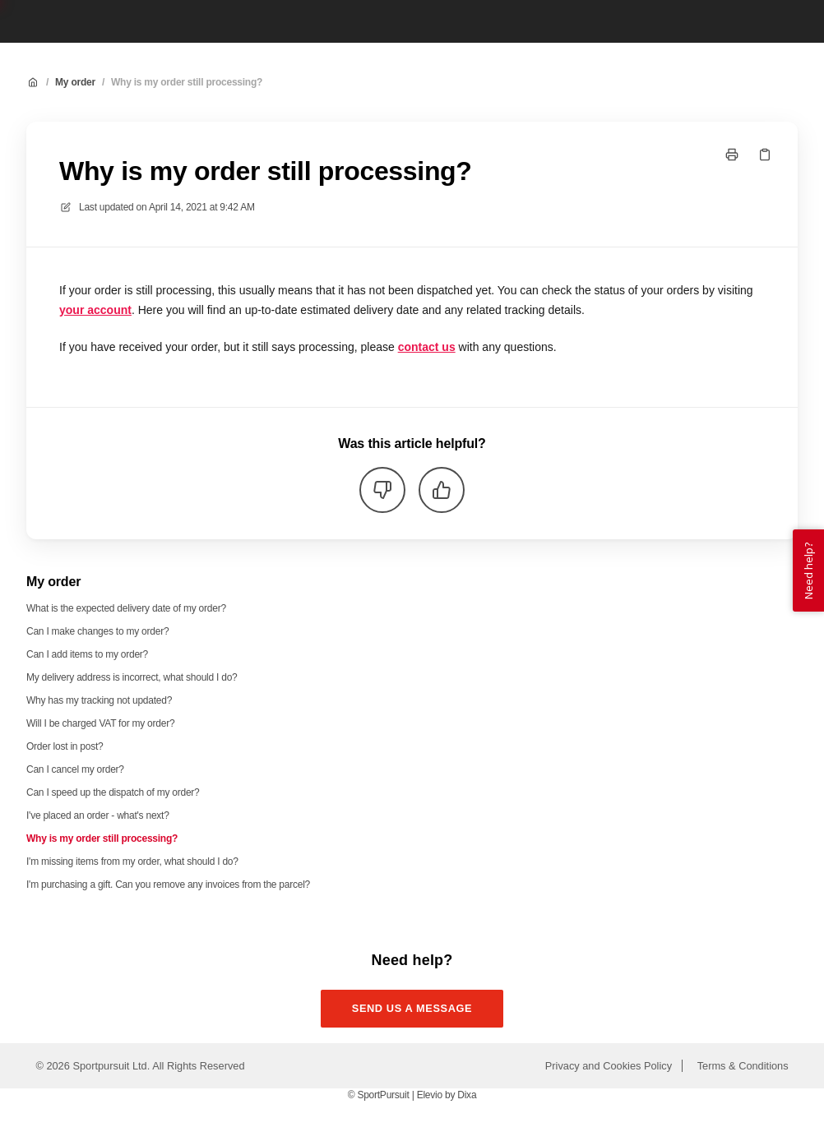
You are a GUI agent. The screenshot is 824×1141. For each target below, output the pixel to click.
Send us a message (412, 1008)
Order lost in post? (65, 746)
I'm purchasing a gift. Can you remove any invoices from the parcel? (168, 884)
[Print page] (732, 154)
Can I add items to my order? (87, 654)
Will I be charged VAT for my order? (100, 723)
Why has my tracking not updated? (99, 700)
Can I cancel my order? (75, 769)
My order (75, 82)
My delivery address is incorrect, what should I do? (132, 677)
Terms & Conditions (743, 1066)
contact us (427, 346)
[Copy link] (765, 154)
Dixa (466, 1095)
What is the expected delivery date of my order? (126, 608)
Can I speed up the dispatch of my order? (113, 792)
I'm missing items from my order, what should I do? (132, 861)
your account (95, 309)
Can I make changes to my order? (97, 631)
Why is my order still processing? (186, 82)
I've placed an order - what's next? (97, 815)
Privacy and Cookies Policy (608, 1066)
